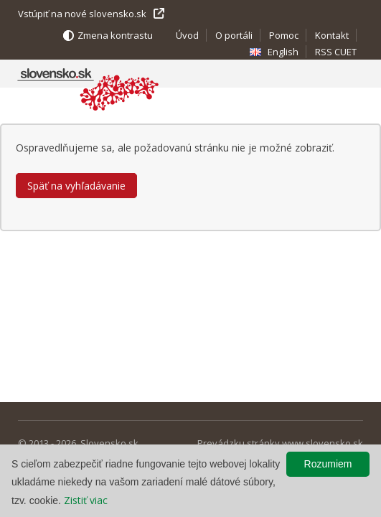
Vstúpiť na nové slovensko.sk (82, 13)
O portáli (234, 35)
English (283, 51)
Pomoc (283, 35)
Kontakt (332, 35)
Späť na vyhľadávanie (76, 185)
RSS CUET (336, 51)
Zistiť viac (86, 500)
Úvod (187, 35)
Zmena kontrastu (115, 35)
